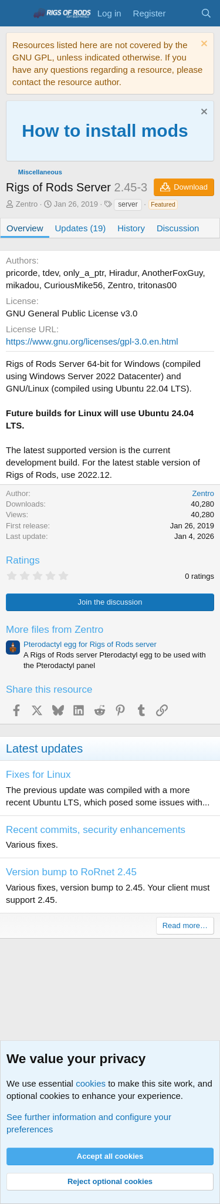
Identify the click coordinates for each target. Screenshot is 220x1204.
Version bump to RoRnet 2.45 (71, 872)
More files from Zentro (54, 629)
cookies (91, 1083)
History (131, 228)
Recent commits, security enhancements (95, 829)
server (127, 204)
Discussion (178, 228)
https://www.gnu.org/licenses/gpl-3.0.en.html (92, 341)
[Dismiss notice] (203, 45)
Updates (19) (80, 228)
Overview (24, 228)
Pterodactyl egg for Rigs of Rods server (90, 644)
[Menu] (16, 13)
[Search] (206, 13)
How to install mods (105, 130)
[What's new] (182, 13)
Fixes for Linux (38, 774)
